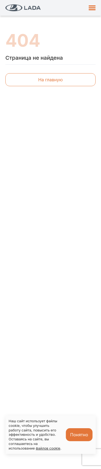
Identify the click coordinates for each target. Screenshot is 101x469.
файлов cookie (48, 448)
